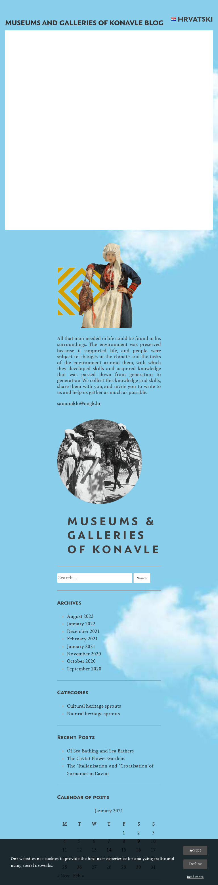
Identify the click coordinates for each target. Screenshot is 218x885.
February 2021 (82, 639)
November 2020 (84, 654)
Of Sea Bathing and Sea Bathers (100, 751)
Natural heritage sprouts (93, 714)
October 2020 (81, 661)
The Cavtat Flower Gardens (96, 759)
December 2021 (83, 631)
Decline (195, 863)
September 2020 (84, 669)
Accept (195, 850)
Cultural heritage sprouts (94, 706)
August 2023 (80, 616)
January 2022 (81, 624)
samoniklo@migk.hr (79, 403)
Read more (195, 876)
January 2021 (81, 646)
